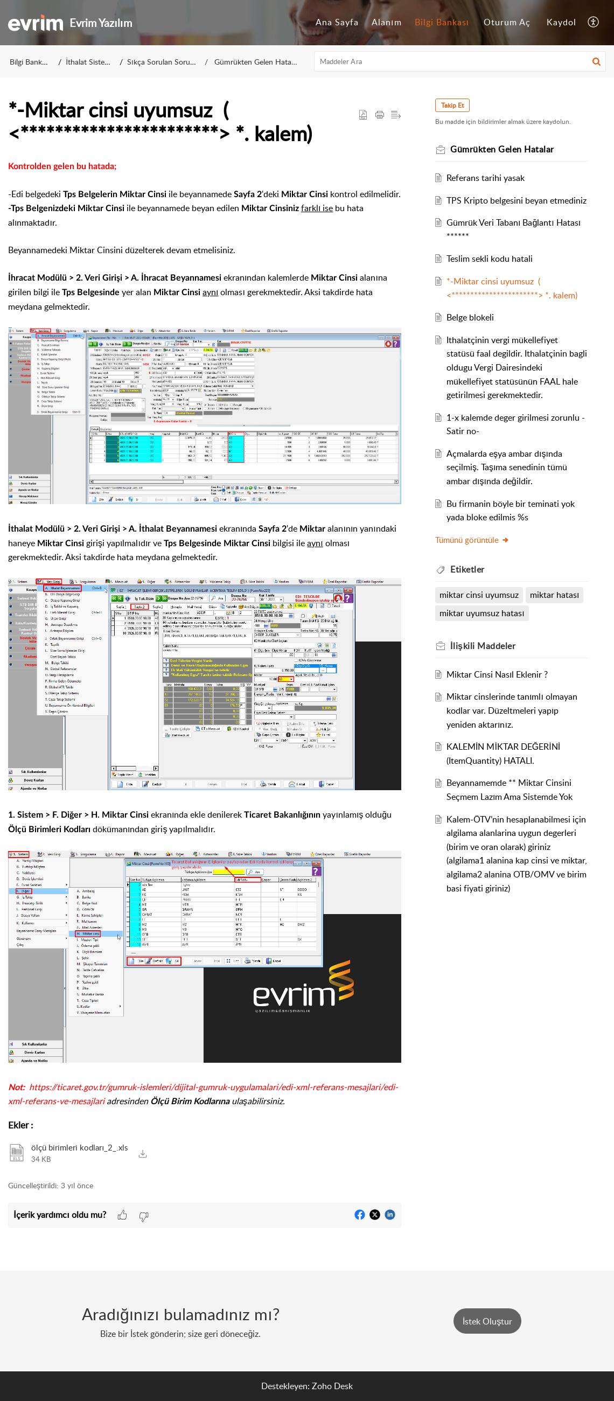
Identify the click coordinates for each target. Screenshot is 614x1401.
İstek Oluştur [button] (487, 1321)
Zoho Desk (332, 1386)
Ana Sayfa (337, 22)
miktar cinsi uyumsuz (479, 595)
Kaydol (561, 22)
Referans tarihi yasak (486, 178)
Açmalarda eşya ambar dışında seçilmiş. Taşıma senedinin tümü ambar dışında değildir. (507, 467)
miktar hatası (555, 595)
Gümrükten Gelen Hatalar (255, 62)
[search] (460, 61)
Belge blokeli (470, 317)
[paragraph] (204, 634)
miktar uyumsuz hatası (482, 613)
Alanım (386, 22)
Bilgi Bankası (442, 22)
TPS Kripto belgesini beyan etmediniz (517, 200)
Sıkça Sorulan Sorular (162, 62)
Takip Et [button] (453, 105)
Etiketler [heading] (468, 569)
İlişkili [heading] (483, 646)
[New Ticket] (487, 1321)
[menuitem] (337, 22)
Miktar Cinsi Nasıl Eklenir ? (497, 674)
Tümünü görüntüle (473, 539)
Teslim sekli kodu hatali (490, 258)
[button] (594, 22)
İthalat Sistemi (89, 62)
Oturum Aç (507, 22)
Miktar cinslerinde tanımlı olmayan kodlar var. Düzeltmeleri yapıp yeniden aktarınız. (512, 710)
